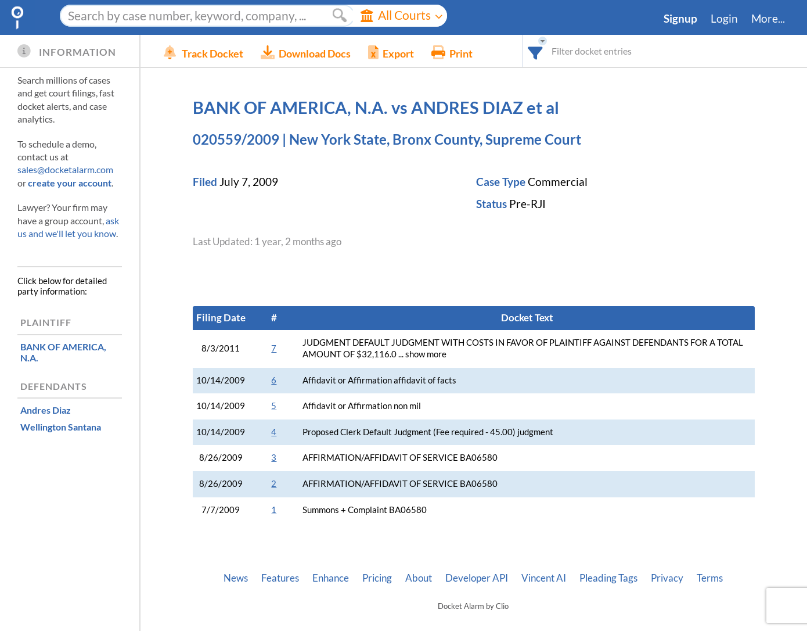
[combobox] (535, 51)
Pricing (377, 578)
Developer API (476, 578)
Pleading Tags (608, 578)
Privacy (667, 578)
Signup (680, 18)
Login (724, 18)
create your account (69, 182)
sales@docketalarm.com (65, 169)
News (236, 578)
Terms (710, 578)
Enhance (330, 578)
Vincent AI (543, 578)
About (418, 578)
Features (280, 578)
